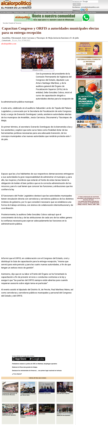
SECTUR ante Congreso (65, 388)
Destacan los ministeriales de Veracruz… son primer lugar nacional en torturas (37, 370)
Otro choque (47, 409)
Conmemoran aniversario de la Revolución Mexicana (10, 388)
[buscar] (85, 1)
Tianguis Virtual (18, 12)
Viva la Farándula (41, 12)
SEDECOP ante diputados (65, 410)
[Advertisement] (17, 86)
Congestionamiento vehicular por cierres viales (28, 389)
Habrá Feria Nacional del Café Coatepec (28, 411)
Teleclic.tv (58, 12)
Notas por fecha (91, 12)
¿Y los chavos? (17, 374)
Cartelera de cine (79, 12)
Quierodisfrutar (67, 12)
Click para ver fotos (37, 59)
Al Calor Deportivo (6, 12)
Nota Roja (51, 12)
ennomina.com (29, 12)
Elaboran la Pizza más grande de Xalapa (24, 367)
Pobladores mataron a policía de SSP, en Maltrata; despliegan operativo (34, 364)
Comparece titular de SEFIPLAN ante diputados (10, 410)
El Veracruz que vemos (47, 388)
